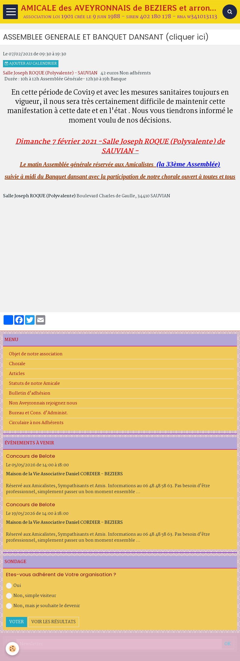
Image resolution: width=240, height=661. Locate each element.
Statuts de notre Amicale (34, 383)
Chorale (17, 364)
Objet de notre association (36, 354)
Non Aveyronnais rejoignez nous (43, 403)
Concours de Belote (30, 456)
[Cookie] (12, 648)
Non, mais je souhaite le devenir (43, 606)
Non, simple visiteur (31, 595)
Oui (13, 585)
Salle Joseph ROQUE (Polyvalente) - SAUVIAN (50, 73)
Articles (17, 373)
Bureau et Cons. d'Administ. (38, 413)
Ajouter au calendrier (31, 64)
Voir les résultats (53, 622)
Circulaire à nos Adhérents (36, 422)
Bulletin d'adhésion (29, 393)
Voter (16, 622)
